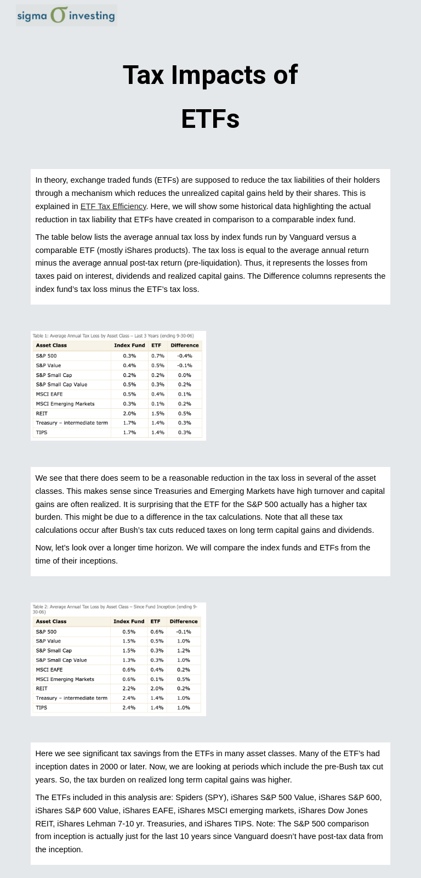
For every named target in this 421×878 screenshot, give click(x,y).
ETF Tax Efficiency (113, 206)
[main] (210, 94)
